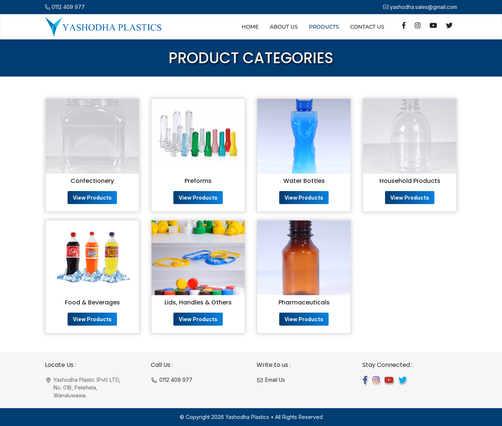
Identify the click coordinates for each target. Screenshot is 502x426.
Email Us (275, 380)
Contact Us (367, 26)
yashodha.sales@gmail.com (423, 7)
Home (250, 26)
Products (324, 26)
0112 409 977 (68, 7)
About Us (284, 26)
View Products (92, 197)
